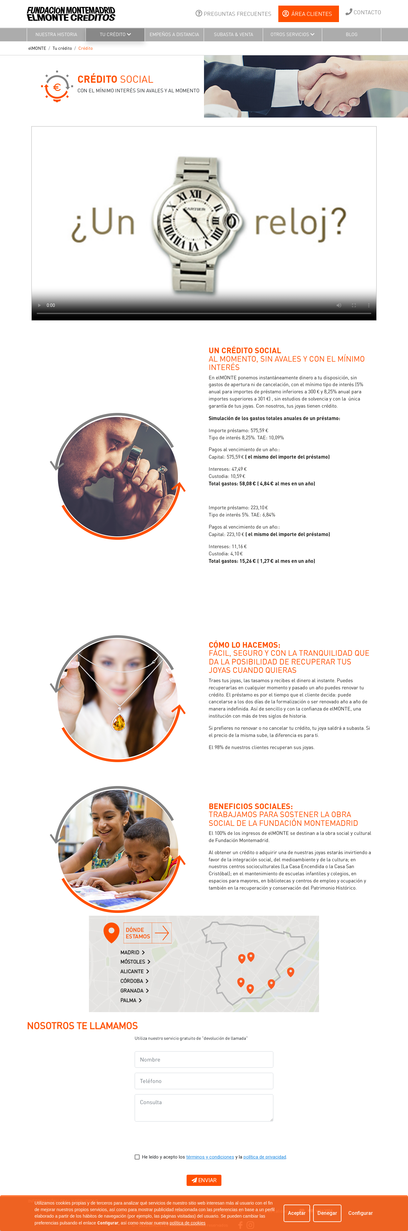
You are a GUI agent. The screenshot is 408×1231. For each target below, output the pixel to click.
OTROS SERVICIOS (292, 34)
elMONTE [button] (37, 48)
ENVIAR (204, 1180)
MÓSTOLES (135, 962)
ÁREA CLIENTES (307, 13)
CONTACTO (363, 12)
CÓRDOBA (134, 981)
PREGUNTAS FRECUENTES (233, 13)
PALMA (131, 1000)
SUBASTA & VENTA (233, 34)
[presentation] (182, 1139)
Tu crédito (62, 48)
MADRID (132, 953)
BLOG (352, 34)
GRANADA (134, 991)
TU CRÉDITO (115, 34)
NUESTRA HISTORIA (56, 34)
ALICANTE (134, 971)
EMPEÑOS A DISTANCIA (174, 34)
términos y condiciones (210, 1157)
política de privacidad (264, 1157)
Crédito (85, 48)
